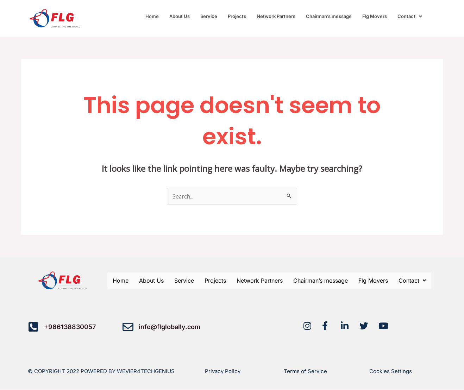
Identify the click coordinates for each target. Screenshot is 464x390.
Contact (409, 16)
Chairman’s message (329, 16)
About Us (179, 16)
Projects (237, 16)
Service (208, 16)
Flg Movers (374, 16)
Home (152, 16)
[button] (409, 16)
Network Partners (276, 16)
